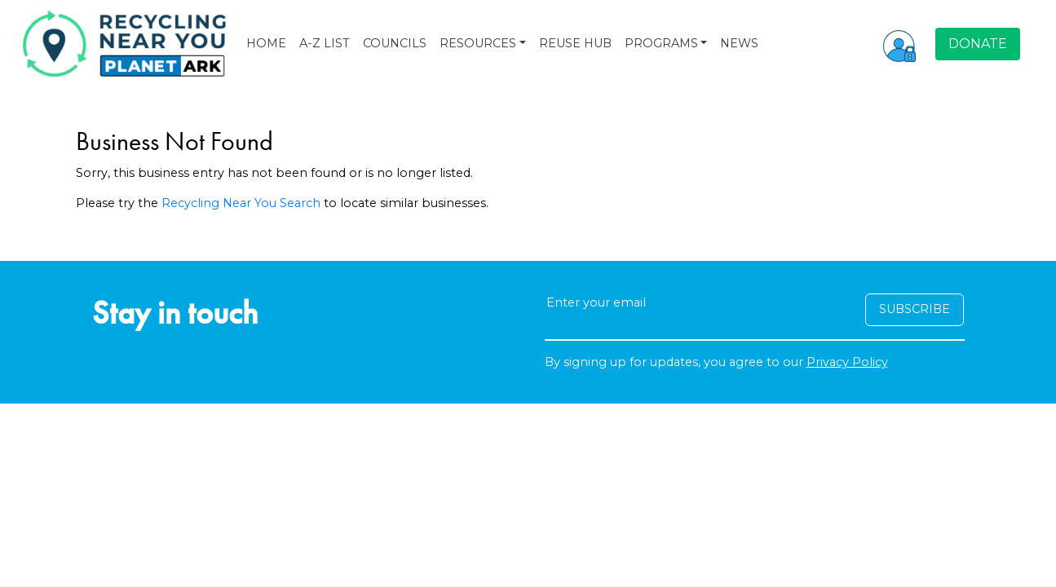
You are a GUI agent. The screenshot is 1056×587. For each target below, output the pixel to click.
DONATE (977, 43)
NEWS (739, 43)
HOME (266, 43)
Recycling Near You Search (240, 203)
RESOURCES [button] (478, 43)
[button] (899, 44)
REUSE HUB (575, 43)
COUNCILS (394, 43)
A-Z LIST (324, 43)
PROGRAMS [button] (661, 43)
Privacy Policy (847, 362)
